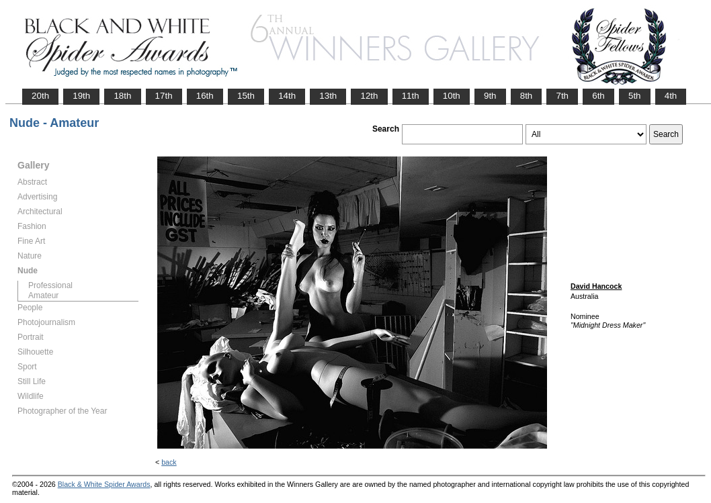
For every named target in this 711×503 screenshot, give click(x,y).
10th (451, 96)
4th (671, 96)
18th (122, 96)
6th (598, 96)
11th (410, 96)
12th (369, 96)
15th (246, 96)
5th (635, 96)
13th (328, 96)
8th (526, 96)
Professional (50, 285)
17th (164, 96)
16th (205, 96)
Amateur (43, 295)
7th (562, 96)
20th (40, 96)
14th (287, 96)
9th (490, 96)
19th (81, 96)
